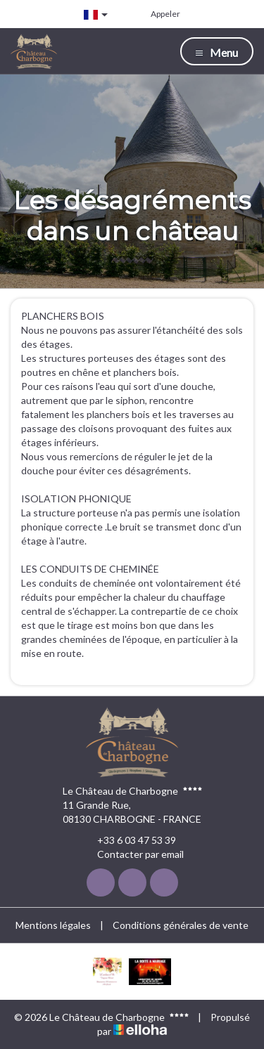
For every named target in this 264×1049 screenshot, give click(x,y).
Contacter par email (132, 854)
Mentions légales (53, 925)
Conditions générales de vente (181, 925)
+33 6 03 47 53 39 (128, 840)
